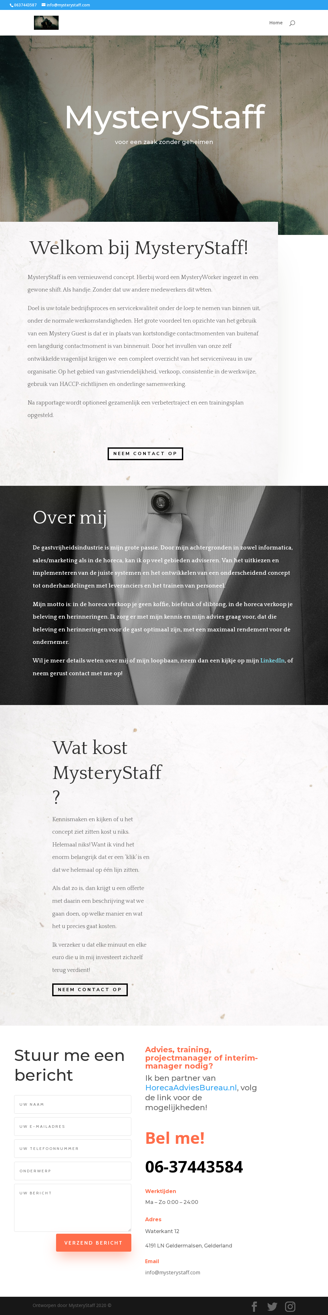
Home (276, 23)
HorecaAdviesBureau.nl (191, 1087)
